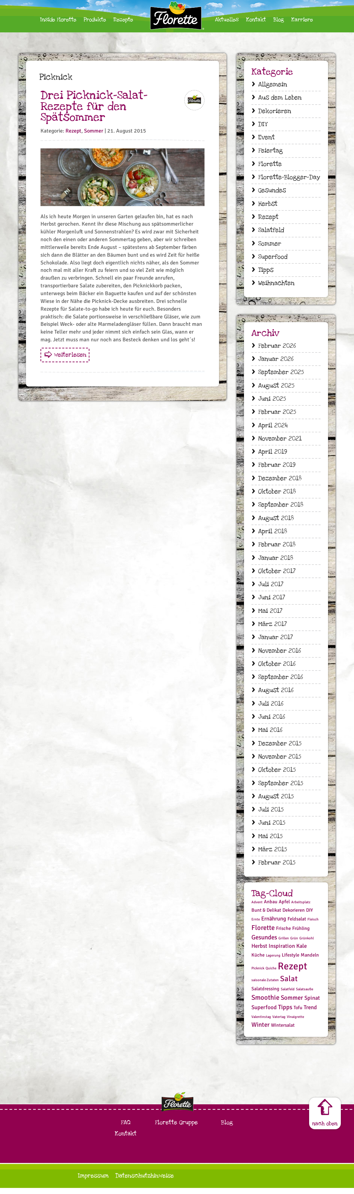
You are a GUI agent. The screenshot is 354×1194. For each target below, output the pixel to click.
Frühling (301, 934)
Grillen (283, 944)
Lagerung (273, 962)
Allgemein (272, 84)
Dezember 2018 (280, 481)
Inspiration (282, 952)
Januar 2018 (275, 561)
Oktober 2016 (277, 668)
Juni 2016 (271, 722)
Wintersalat (283, 1031)
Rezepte (123, 19)
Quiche (271, 974)
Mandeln (310, 961)
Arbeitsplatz (300, 908)
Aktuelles (227, 19)
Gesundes (272, 191)
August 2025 (276, 387)
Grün (294, 944)
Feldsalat (297, 925)
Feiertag (270, 151)
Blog (278, 19)
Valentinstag (261, 1023)
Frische (283, 934)
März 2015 (272, 855)
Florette (270, 165)
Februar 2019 (277, 468)
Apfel (284, 908)
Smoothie (265, 1003)
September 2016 (280, 682)
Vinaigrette (295, 1023)
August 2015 (276, 802)
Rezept (73, 130)
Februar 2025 (277, 414)
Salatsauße (304, 995)
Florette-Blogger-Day (289, 178)
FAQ (126, 1128)
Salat (289, 985)
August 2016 (276, 695)
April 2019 (272, 454)
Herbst (267, 205)
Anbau (270, 908)
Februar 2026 (277, 347)
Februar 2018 (277, 548)
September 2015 (280, 789)
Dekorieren (274, 111)
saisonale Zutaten (265, 986)
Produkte (95, 19)
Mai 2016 (270, 735)
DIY (262, 124)
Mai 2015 (270, 842)
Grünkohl (306, 944)
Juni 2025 (272, 401)
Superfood (273, 258)
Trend (310, 1013)
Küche (258, 961)
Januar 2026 (276, 361)
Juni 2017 (271, 601)
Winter (260, 1031)
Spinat (312, 1003)
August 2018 (276, 521)
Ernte (255, 925)
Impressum (93, 1182)
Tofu (298, 1014)
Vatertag (278, 1023)
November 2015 (279, 762)
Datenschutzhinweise (144, 1182)
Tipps (265, 271)
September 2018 (280, 508)
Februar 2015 (276, 868)
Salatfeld (271, 231)
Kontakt (256, 19)
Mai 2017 (270, 615)
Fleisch (313, 925)
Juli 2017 (270, 588)
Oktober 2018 (277, 494)
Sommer (93, 130)
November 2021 (280, 441)
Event (266, 138)
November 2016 (279, 655)
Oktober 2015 (277, 775)
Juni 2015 (271, 829)
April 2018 (272, 535)
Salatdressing (265, 995)
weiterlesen (70, 355)
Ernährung (273, 924)
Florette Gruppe (176, 1128)
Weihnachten (276, 285)
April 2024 (273, 428)
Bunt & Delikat (266, 916)
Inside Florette (58, 19)
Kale (301, 952)
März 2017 (272, 628)
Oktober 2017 (277, 575)
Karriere (302, 19)
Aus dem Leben (280, 98)
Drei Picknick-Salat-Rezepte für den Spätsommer (93, 106)
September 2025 (281, 374)
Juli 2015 (270, 815)
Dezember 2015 (279, 748)
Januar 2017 (275, 641)
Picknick (257, 974)
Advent (257, 908)
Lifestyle (290, 961)
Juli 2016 (270, 708)
